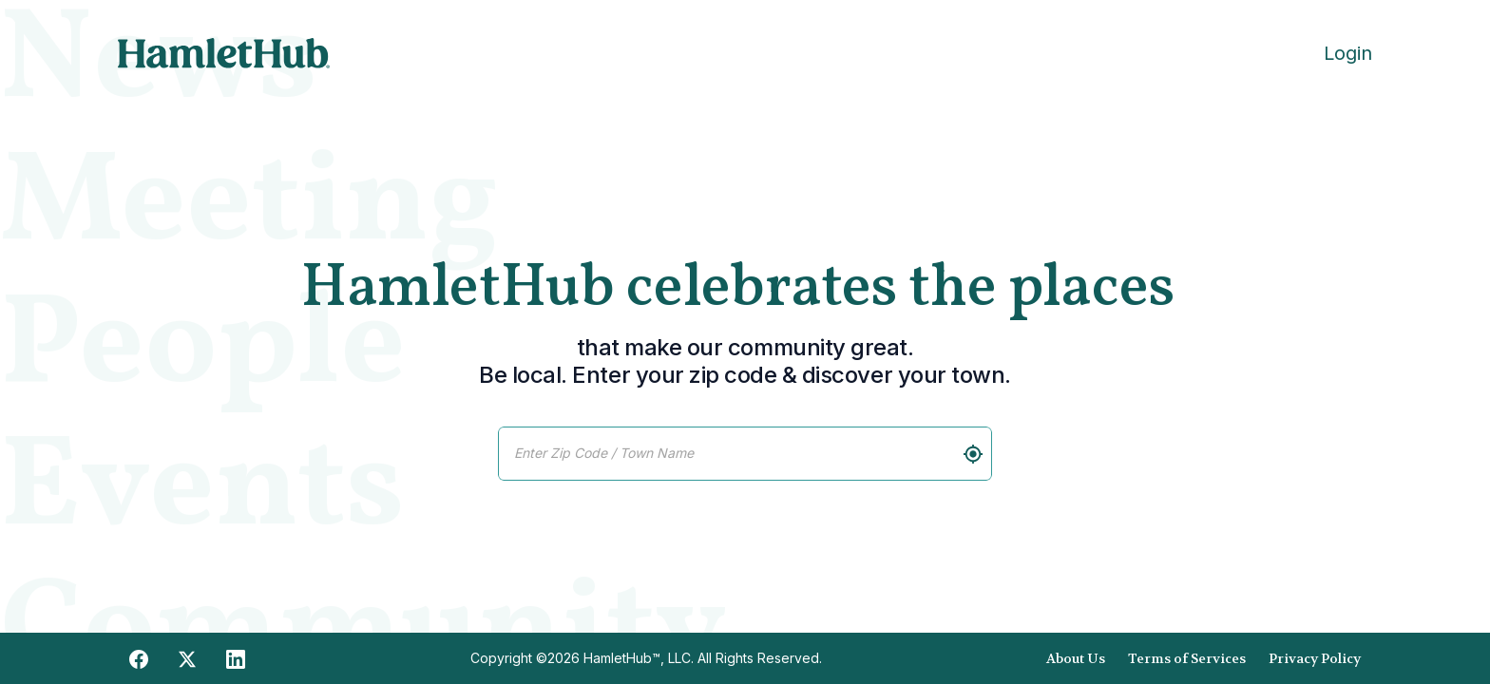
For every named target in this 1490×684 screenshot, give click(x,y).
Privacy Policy (1315, 658)
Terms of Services (1187, 658)
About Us (1075, 658)
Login (1348, 53)
